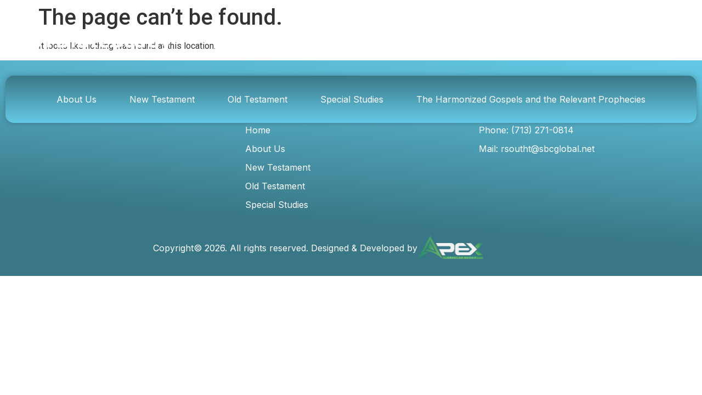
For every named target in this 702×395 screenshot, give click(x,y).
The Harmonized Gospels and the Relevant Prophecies (531, 99)
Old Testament (257, 99)
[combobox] (436, 40)
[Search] (546, 40)
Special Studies (351, 99)
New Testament (162, 99)
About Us (76, 99)
